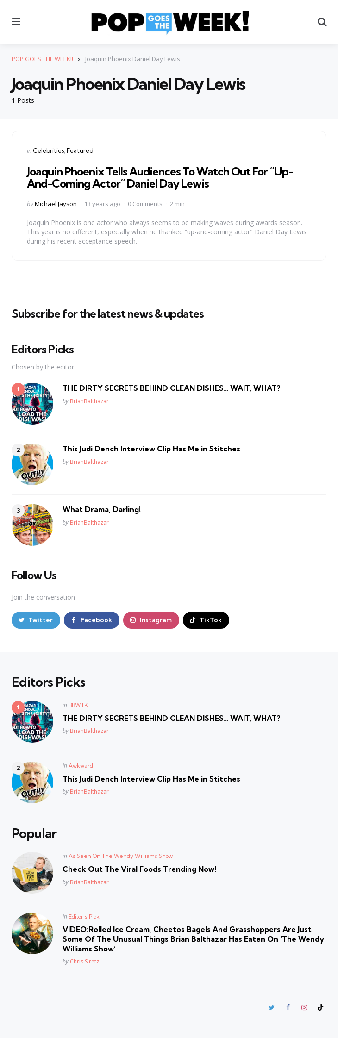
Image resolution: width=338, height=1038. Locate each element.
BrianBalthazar (89, 401)
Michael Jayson (56, 204)
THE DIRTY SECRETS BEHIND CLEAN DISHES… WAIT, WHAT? (172, 388)
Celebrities (48, 150)
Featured (80, 150)
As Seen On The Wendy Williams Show (121, 856)
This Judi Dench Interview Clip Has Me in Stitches (151, 448)
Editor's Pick (84, 916)
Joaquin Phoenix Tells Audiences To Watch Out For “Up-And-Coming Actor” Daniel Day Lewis (160, 177)
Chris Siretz (84, 962)
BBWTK (78, 704)
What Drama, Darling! (102, 509)
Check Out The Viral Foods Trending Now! (139, 869)
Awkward (81, 765)
